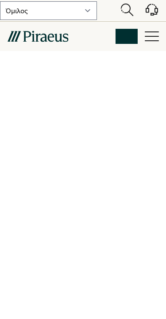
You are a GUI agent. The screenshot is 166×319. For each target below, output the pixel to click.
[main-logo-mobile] (38, 36)
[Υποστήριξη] (146, 13)
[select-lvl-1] (48, 10)
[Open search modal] (127, 11)
